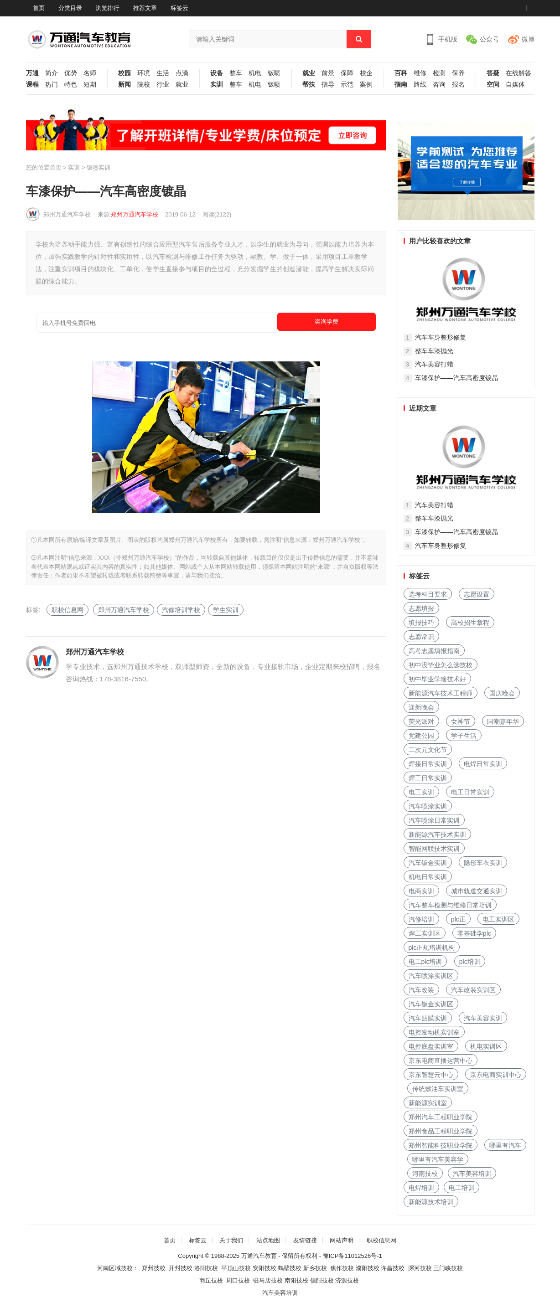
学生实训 (226, 609)
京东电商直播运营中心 (440, 1060)
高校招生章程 (470, 622)
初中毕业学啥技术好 (437, 679)
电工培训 (461, 1187)
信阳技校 (322, 1280)
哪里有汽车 (505, 1145)
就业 (182, 84)
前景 (327, 73)
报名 (458, 84)
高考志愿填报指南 (434, 650)
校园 (124, 73)
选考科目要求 (428, 594)
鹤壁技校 (289, 1268)
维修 (420, 73)
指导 (327, 84)
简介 (51, 73)
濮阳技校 (367, 1268)
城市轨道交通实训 (476, 891)
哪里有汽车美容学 (437, 1159)
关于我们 (231, 1240)
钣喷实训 (98, 167)
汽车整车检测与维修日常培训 (450, 905)
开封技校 (180, 1268)
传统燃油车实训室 (437, 1088)
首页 (39, 8)
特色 (70, 84)
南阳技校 (296, 1280)
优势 (70, 73)
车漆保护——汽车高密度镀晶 (456, 377)
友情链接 (305, 1240)
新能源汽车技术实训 (437, 834)
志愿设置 (476, 594)
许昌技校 (392, 1268)
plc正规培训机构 (432, 947)
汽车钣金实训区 (431, 1004)
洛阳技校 (206, 1268)
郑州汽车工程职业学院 (440, 1117)
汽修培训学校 (181, 609)
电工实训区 (498, 919)
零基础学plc (474, 933)
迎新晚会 (421, 707)
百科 (400, 73)
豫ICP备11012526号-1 (352, 1255)
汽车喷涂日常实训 (434, 820)
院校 (143, 84)
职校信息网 (67, 609)
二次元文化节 (428, 749)
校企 (366, 73)
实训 (216, 84)
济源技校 (347, 1280)
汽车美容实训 (483, 1018)
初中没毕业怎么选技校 (440, 665)
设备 (216, 73)
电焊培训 (421, 1187)
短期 (89, 84)
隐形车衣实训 (483, 862)
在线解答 (518, 73)
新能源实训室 (428, 1103)
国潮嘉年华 (503, 721)
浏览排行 (107, 8)
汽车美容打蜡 (434, 364)
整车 (235, 73)
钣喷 (274, 73)
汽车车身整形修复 (440, 337)
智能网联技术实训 (434, 848)
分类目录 (70, 8)
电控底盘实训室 (431, 1046)
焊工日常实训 (428, 778)
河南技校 (425, 1173)
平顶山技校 (236, 1268)
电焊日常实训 (483, 763)
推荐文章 (145, 8)
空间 (493, 84)
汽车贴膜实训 (428, 1018)
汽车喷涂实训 (428, 806)
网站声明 (341, 1240)
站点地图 (268, 1240)
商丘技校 (211, 1280)
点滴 (182, 73)
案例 (366, 84)
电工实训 (421, 792)
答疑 (493, 73)
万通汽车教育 (259, 1255)
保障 (347, 73)
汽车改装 (421, 990)
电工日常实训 (470, 792)
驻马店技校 (268, 1280)
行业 (162, 84)
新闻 (124, 84)
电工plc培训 (425, 961)
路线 (420, 84)
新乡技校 (315, 1268)
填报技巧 (421, 622)
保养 (458, 73)
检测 (439, 73)
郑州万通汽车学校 (67, 214)
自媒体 (515, 84)
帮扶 (308, 84)
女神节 (460, 721)
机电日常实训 (428, 877)
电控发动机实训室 (434, 1032)
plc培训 (469, 961)
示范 (347, 84)
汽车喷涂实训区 (431, 975)
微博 (528, 39)
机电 (255, 73)
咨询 (439, 84)
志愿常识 (421, 636)
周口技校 (238, 1280)
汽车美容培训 (472, 1173)
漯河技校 (420, 1268)
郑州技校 (154, 1268)
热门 (51, 84)
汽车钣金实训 (428, 862)
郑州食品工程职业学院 (440, 1131)
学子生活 (464, 735)
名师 (89, 73)
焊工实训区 (425, 933)
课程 (32, 84)
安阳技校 (264, 1268)
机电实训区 (486, 1046)
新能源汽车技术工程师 (440, 693)
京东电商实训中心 (495, 1074)
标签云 (179, 8)
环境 (143, 73)
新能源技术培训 (431, 1201)
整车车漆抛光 (434, 351)
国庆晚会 (502, 693)
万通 (32, 73)
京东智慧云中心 (431, 1074)
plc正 (458, 919)
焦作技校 (342, 1268)
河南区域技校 (115, 1268)
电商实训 (421, 891)
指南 (400, 84)
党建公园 (421, 735)
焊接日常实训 (428, 763)
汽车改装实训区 (473, 990)
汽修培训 (421, 919)
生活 (162, 73)
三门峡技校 (448, 1268)
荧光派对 (421, 721)
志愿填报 (421, 608)
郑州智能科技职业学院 (440, 1145)
